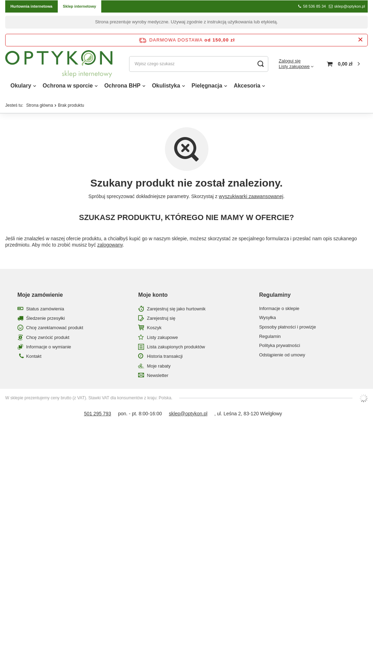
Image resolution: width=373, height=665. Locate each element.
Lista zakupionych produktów (176, 348)
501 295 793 (97, 415)
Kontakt (33, 358)
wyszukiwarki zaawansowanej (251, 198)
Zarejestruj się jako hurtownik (176, 310)
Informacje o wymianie (48, 348)
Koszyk (154, 329)
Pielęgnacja (207, 87)
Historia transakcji (165, 358)
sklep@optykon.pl (349, 6)
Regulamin (270, 338)
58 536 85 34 (314, 6)
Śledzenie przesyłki (45, 320)
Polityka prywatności (279, 347)
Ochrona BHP (122, 87)
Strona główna (39, 107)
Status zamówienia (45, 310)
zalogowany (110, 246)
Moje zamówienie (40, 297)
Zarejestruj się (161, 320)
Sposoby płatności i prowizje (287, 328)
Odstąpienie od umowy (282, 356)
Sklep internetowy (79, 6)
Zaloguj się (290, 61)
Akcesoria (247, 87)
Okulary (20, 87)
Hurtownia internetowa (31, 6)
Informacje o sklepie (279, 310)
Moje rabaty (158, 367)
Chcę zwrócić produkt (47, 339)
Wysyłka (267, 319)
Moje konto (152, 297)
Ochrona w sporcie (68, 87)
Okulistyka (166, 87)
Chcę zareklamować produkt (54, 329)
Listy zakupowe (294, 67)
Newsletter (157, 377)
